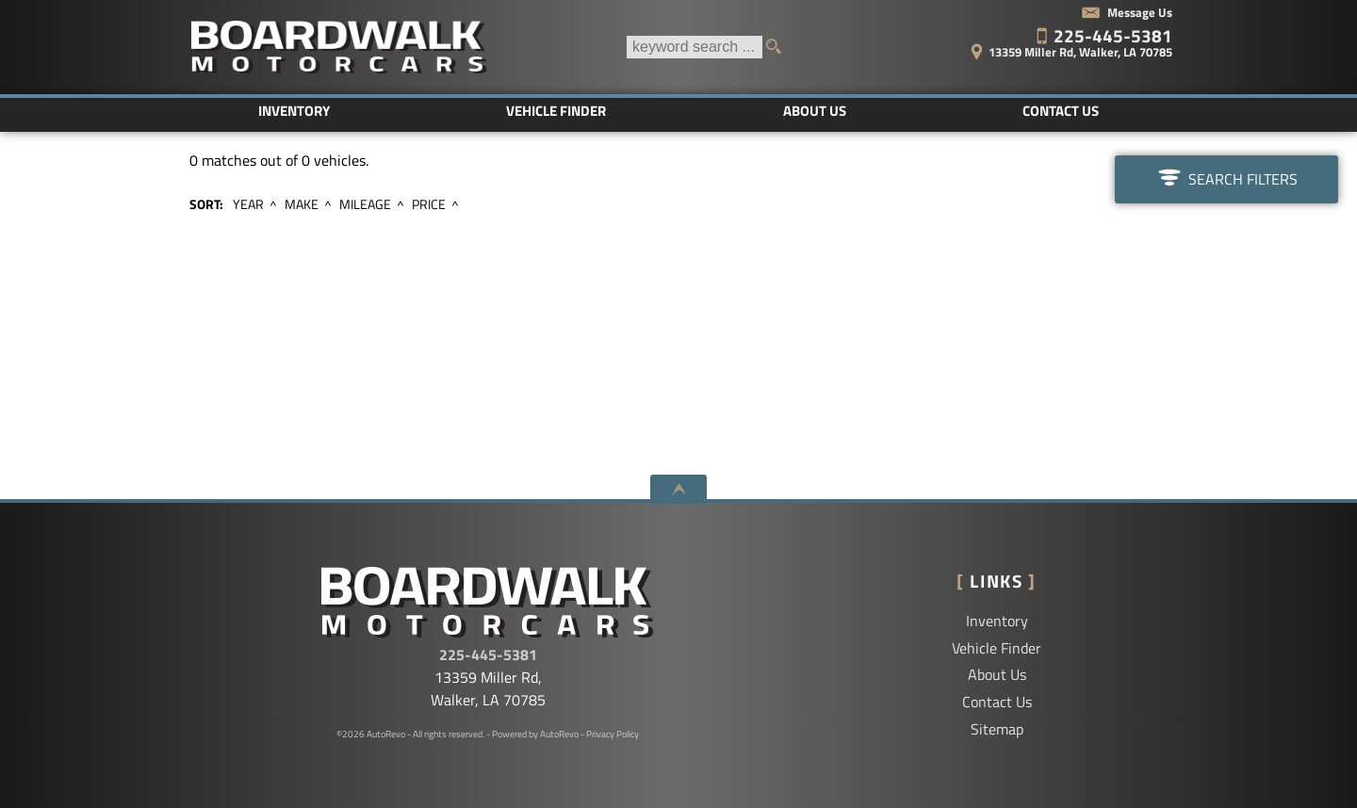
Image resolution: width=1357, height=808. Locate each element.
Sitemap (997, 729)
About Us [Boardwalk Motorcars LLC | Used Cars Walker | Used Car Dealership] (814, 110)
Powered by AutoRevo (535, 734)
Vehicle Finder (996, 648)
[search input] (694, 47)
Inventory (997, 620)
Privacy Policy (612, 734)
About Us (997, 674)
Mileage (365, 204)
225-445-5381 (488, 654)
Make (302, 204)
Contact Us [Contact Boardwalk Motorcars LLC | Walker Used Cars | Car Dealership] (1060, 110)
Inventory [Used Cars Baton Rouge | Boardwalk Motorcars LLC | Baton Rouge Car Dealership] (294, 110)
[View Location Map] (1043, 45)
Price (429, 204)
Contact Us (997, 701)
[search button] (779, 47)
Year (248, 204)
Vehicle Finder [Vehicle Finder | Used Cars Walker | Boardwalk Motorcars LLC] (556, 110)
